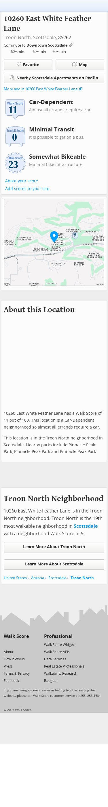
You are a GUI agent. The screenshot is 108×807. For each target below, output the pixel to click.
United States (15, 578)
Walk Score (16, 636)
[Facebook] (16, 644)
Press (8, 666)
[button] (54, 237)
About (8, 652)
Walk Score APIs (57, 652)
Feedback (11, 681)
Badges (50, 681)
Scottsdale (44, 37)
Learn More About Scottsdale (54, 564)
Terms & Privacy (17, 674)
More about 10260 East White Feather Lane (40, 89)
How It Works (14, 659)
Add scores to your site (27, 188)
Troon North (82, 578)
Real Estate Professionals (64, 666)
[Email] (25, 644)
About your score (21, 181)
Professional (58, 636)
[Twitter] (7, 644)
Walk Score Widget (59, 645)
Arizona (37, 578)
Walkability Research (60, 674)
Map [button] (80, 64)
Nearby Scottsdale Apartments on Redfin (54, 78)
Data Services (55, 659)
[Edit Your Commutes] (71, 44)
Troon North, (18, 37)
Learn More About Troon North (54, 546)
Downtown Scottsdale (47, 45)
